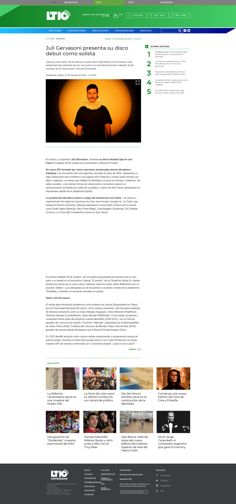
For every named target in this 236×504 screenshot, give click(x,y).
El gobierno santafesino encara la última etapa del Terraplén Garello (170, 73)
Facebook (163, 475)
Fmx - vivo (179, 15)
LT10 (98, 2)
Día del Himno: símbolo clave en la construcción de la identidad (133, 399)
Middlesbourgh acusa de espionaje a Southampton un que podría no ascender (171, 54)
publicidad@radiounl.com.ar (58, 492)
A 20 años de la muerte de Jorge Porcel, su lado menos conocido (169, 91)
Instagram (163, 485)
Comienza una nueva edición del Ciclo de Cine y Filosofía (172, 397)
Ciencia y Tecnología (107, 479)
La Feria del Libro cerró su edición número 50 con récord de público (99, 397)
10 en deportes (106, 488)
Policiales (89, 486)
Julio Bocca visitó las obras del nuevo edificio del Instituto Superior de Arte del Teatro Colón (134, 443)
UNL (54, 2)
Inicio (87, 470)
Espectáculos (108, 474)
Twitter (162, 480)
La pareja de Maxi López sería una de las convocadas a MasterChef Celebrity (171, 82)
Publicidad (125, 470)
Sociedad (89, 494)
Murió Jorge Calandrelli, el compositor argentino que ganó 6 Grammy (172, 442)
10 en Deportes (77, 30)
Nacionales (90, 478)
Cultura (50, 39)
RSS (160, 491)
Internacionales (91, 482)
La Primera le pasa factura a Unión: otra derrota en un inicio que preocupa (170, 63)
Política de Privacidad (131, 475)
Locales (88, 474)
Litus (131, 2)
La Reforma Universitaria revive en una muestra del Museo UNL (61, 399)
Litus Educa (166, 2)
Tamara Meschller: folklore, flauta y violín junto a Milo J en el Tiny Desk (98, 442)
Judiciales (89, 490)
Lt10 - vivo (157, 15)
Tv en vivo (135, 15)
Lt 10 (58, 15)
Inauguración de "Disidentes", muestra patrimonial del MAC (61, 440)
